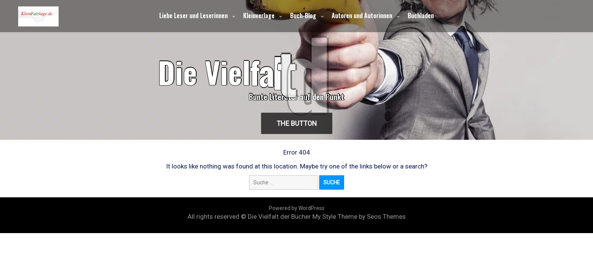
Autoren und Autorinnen (362, 15)
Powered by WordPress (296, 208)
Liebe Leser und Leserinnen (193, 15)
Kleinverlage (259, 15)
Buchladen (421, 15)
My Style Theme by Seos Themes (359, 216)
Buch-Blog (303, 15)
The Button (296, 123)
